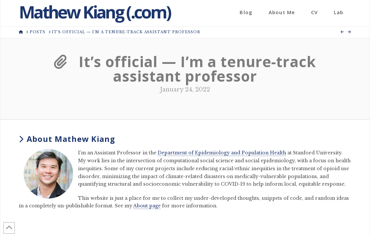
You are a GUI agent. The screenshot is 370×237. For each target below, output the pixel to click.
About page (147, 206)
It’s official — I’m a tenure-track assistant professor (185, 69)
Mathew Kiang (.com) (94, 11)
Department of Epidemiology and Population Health (222, 153)
